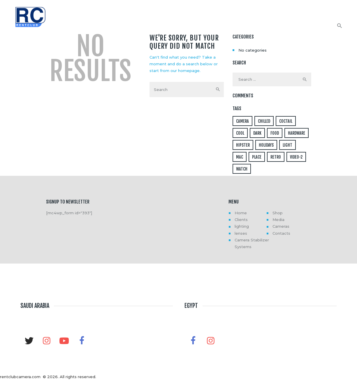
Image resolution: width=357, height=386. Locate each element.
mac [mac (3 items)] (239, 157)
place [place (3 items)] (256, 157)
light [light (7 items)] (287, 145)
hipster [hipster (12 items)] (243, 145)
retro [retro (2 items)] (275, 157)
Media (278, 219)
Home (241, 212)
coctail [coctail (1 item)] (285, 121)
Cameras (280, 226)
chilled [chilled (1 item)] (264, 121)
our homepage (185, 70)
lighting (242, 226)
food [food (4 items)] (274, 133)
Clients (241, 219)
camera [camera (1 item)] (242, 121)
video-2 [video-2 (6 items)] (296, 157)
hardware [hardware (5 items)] (296, 133)
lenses (241, 233)
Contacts (281, 233)
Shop (277, 212)
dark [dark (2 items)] (257, 133)
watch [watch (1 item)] (241, 168)
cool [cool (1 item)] (240, 133)
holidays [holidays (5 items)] (266, 145)
